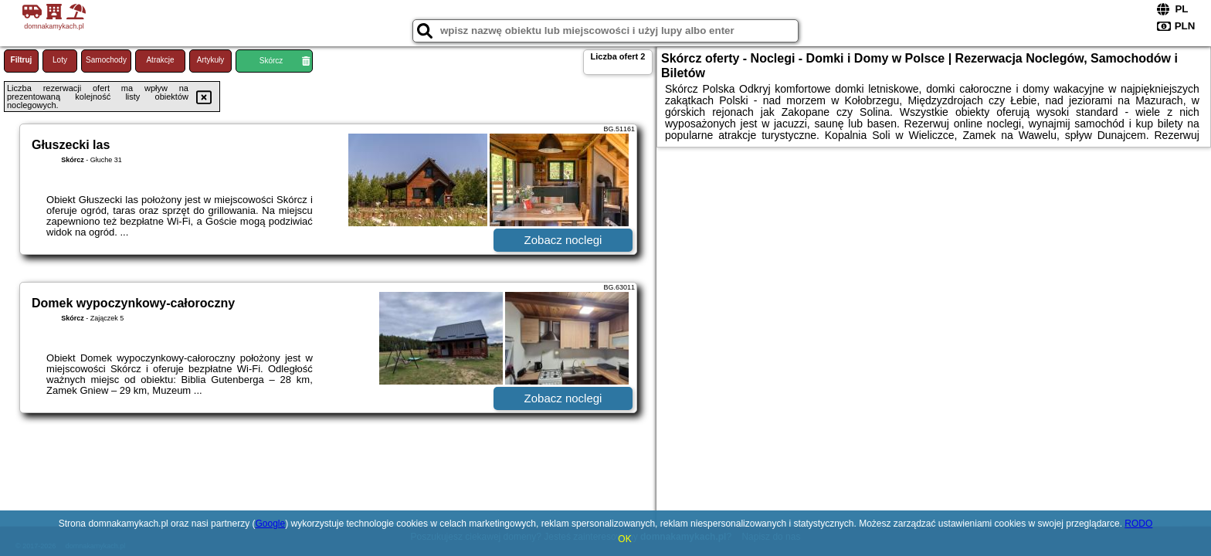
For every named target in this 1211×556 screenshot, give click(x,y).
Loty (60, 60)
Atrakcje (160, 60)
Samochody (106, 60)
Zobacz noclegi (563, 239)
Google (270, 523)
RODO (1138, 523)
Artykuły (211, 60)
